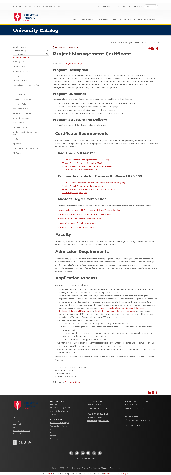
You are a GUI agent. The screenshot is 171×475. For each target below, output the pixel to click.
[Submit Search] (155, 6)
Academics (102, 20)
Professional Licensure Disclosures (27, 90)
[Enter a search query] (151, 6)
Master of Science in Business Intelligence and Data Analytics (85, 214)
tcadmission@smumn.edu (98, 421)
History (16, 76)
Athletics (125, 20)
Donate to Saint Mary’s (59, 423)
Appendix (17, 144)
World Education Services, (112, 308)
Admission (87, 20)
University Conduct (21, 118)
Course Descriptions (21, 71)
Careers (139, 6)
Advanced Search (21, 57)
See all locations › (132, 425)
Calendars (101, 6)
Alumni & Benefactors (47, 6)
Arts (114, 20)
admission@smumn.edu (97, 408)
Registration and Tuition (22, 113)
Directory (54, 439)
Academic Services (21, 123)
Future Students (56, 404)
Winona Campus (95, 401)
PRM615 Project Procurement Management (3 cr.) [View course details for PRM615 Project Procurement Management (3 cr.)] (84, 186)
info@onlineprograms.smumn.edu (139, 420)
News (108, 6)
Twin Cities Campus (97, 414)
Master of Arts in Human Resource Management (80, 219)
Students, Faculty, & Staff (60, 408)
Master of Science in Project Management (77, 223)
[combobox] (134, 42)
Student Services (20, 127)
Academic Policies (20, 109)
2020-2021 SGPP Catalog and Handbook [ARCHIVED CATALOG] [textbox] (135, 43)
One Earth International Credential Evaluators (115, 311)
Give (58, 6)
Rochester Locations (136, 401)
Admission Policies (20, 104)
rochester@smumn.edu (134, 408)
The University (19, 94)
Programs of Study (20, 66)
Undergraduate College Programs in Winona (28, 133)
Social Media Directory (85, 458)
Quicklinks (115, 6)
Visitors (35, 6)
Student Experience (145, 20)
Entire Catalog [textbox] (20, 51)
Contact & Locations (127, 6)
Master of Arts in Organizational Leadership (77, 227)
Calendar (54, 429)
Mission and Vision (20, 80)
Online (128, 413)
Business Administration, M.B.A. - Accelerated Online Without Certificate (90, 210)
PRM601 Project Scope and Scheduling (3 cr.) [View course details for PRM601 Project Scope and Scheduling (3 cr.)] (82, 163)
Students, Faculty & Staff (22, 6)
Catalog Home (19, 62)
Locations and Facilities (22, 99)
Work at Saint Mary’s (58, 426)
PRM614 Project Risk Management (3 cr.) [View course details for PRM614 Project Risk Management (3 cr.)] (80, 170)
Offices (53, 436)
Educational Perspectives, (80, 311)
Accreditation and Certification (26, 85)
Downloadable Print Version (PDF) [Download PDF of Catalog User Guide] (27, 148)
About (74, 20)
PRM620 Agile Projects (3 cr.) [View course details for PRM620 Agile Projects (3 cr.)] (75, 193)
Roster (16, 139)
